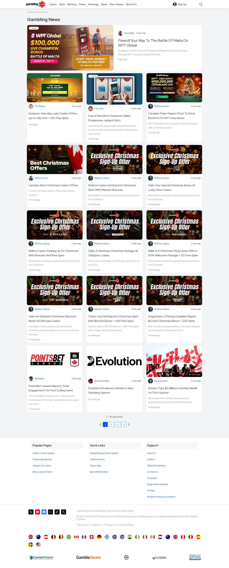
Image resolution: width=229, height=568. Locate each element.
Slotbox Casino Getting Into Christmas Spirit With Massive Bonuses (112, 187)
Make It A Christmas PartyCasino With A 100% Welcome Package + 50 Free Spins (173, 253)
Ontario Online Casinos (43, 453)
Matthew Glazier (161, 106)
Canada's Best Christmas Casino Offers (53, 185)
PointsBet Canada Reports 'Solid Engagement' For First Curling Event (50, 388)
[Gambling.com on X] (30, 520)
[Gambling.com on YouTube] (37, 520)
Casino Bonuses (97, 459)
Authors (151, 459)
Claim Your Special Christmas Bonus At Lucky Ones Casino (171, 187)
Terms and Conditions (89, 524)
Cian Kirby (98, 108)
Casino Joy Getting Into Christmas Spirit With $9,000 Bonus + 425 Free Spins (113, 319)
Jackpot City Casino (41, 465)
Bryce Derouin (160, 381)
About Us (151, 453)
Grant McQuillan (101, 381)
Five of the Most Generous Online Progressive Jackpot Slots (109, 118)
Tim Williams (40, 106)
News (45, 12)
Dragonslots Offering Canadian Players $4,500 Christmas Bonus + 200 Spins (172, 319)
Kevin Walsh (129, 33)
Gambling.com (33, 12)
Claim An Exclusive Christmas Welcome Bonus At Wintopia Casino (52, 319)
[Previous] (129, 424)
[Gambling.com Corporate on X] (63, 520)
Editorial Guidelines (156, 465)
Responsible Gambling (157, 484)
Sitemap (151, 490)
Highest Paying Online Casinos (104, 453)
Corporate (152, 478)
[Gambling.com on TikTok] (57, 520)
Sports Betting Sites (99, 472)
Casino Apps (95, 465)
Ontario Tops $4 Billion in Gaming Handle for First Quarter (173, 390)
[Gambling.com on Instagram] (50, 520)
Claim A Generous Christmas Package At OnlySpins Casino (113, 253)
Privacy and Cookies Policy (119, 524)
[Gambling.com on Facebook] (44, 520)
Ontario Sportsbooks (41, 459)
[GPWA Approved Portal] (195, 557)
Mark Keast (39, 378)
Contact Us (152, 472)
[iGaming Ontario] (40, 557)
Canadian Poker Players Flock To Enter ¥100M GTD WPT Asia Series (171, 116)
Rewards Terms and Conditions (161, 496)
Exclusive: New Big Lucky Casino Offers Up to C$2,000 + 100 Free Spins (52, 116)
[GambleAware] (88, 557)
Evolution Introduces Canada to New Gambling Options (110, 390)
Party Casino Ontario (42, 472)
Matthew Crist (41, 178)
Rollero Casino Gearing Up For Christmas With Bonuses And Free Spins (53, 253)
